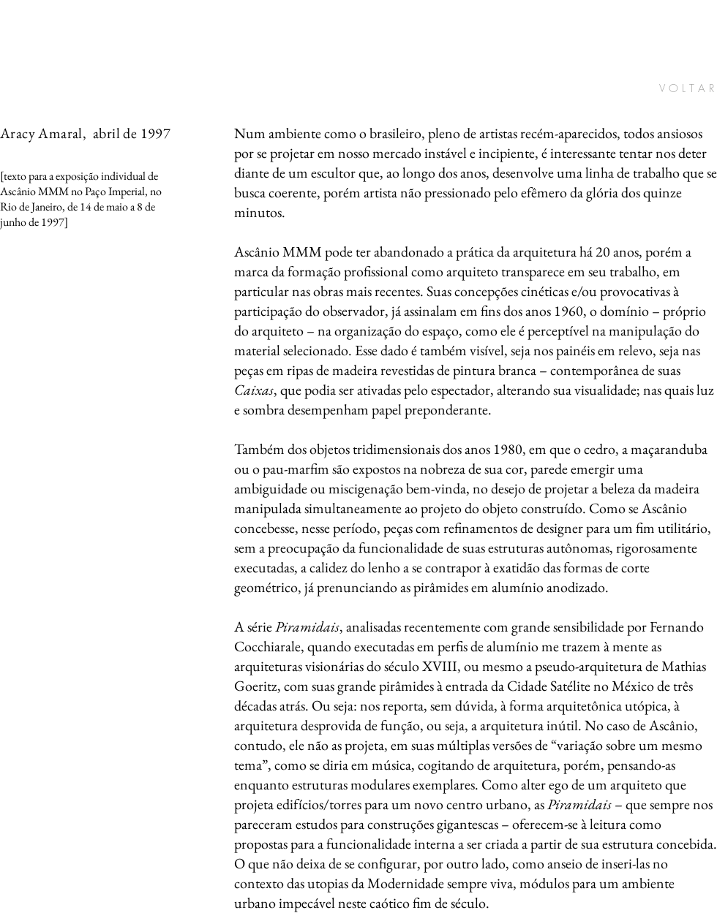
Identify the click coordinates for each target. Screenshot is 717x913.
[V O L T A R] (662, 88)
